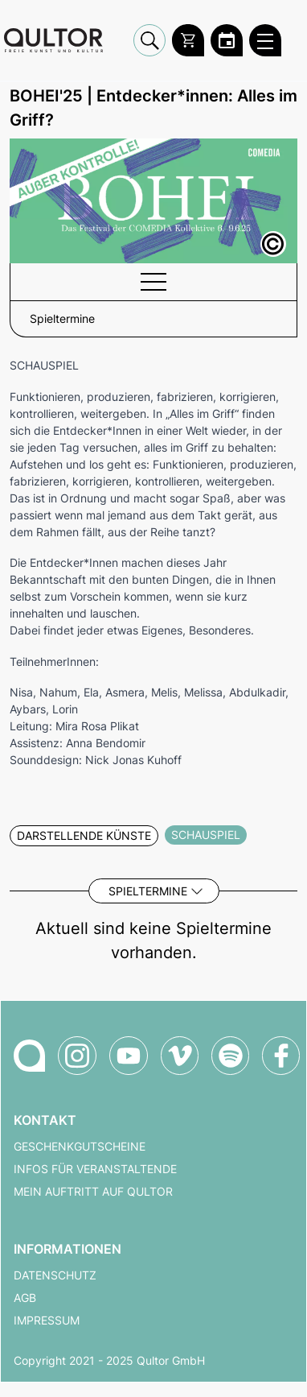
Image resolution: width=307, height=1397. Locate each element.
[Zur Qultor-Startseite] (29, 1055)
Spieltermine (147, 891)
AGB (25, 1298)
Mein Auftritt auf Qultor (93, 1191)
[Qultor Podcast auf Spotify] (230, 1055)
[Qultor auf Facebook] (281, 1055)
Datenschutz (55, 1275)
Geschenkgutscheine (79, 1146)
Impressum (47, 1320)
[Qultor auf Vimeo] (180, 1055)
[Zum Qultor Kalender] (227, 40)
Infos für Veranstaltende (95, 1169)
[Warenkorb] (188, 40)
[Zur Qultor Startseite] (53, 40)
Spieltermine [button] (62, 318)
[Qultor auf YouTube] (128, 1055)
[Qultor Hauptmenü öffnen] (265, 40)
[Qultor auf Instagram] (77, 1055)
